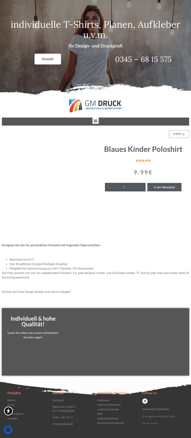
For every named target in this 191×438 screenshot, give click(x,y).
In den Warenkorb (164, 187)
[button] (96, 121)
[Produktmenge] (125, 187)
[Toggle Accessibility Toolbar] (8, 411)
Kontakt (58, 393)
